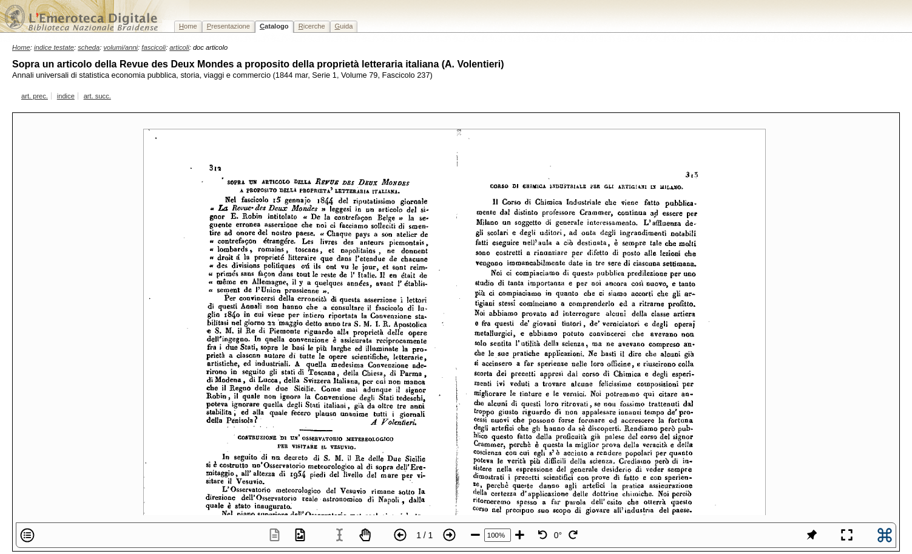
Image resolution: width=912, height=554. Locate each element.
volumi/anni (121, 47)
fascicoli (153, 47)
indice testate (54, 47)
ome (188, 26)
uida (344, 26)
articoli (179, 47)
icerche (312, 26)
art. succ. (97, 96)
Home (21, 47)
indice (66, 96)
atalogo (274, 26)
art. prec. (34, 96)
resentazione (228, 26)
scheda (89, 47)
